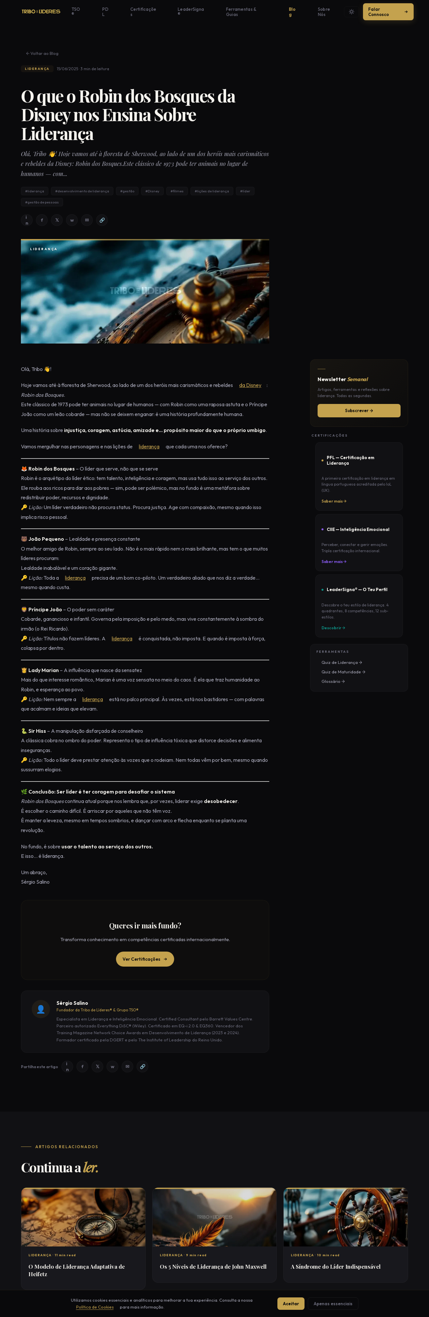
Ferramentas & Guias (232, 11)
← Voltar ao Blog (37, 53)
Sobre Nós (292, 11)
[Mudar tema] (349, 11)
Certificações (149, 11)
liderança (144, 447)
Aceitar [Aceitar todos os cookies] (289, 1303)
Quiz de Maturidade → (338, 654)
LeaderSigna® (186, 11)
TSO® (102, 11)
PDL (121, 11)
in (27, 220)
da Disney (245, 385)
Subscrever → (359, 411)
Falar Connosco (386, 11)
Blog (267, 11)
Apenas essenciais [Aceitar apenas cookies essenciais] (335, 1303)
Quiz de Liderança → (336, 645)
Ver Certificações (145, 960)
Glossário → (327, 664)
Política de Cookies (85, 1306)
